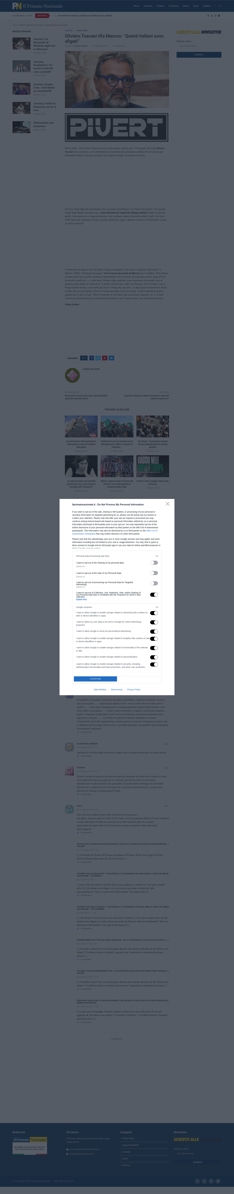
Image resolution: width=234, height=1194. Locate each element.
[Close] (168, 505)
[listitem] (117, 556)
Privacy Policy (133, 689)
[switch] (154, 563)
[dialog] (117, 597)
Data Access (117, 689)
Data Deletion (100, 689)
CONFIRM (95, 679)
